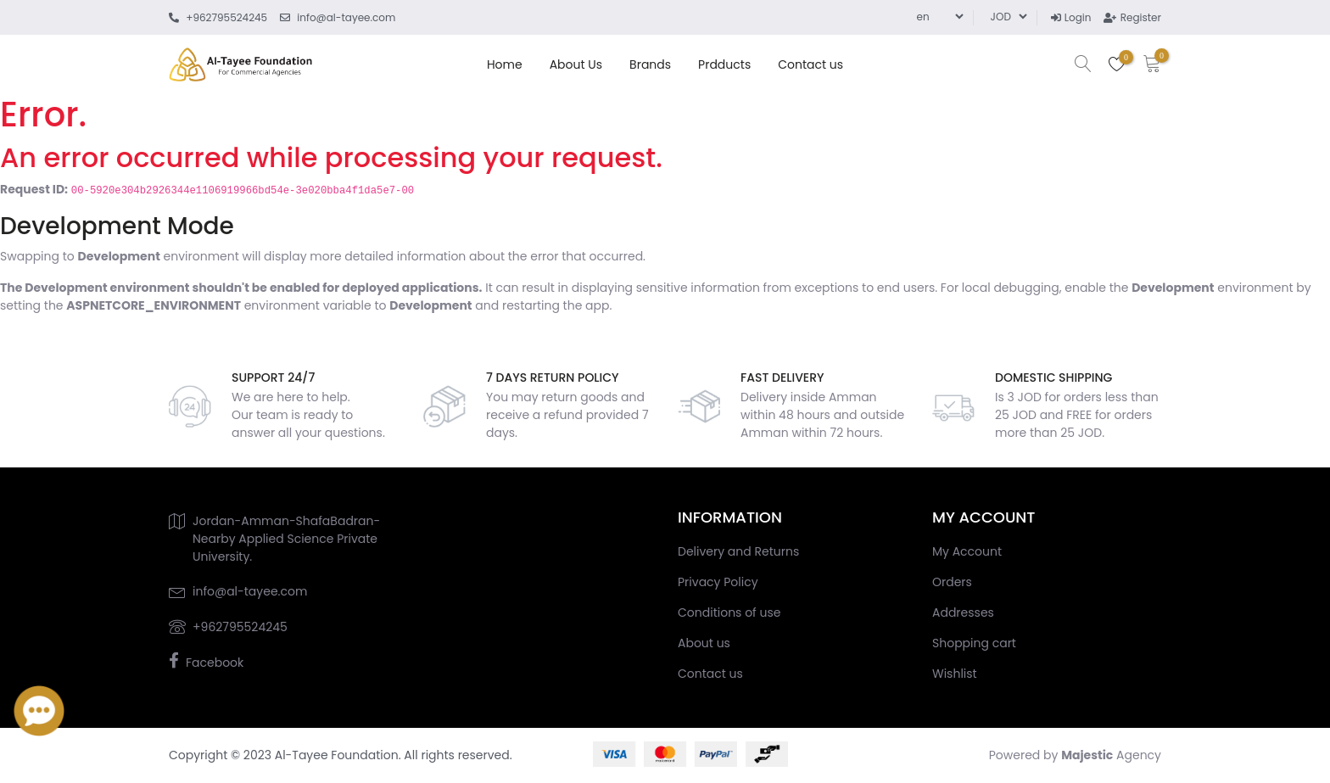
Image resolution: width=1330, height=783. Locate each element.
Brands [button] (650, 64)
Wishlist (954, 673)
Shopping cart (974, 643)
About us (576, 64)
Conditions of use (729, 612)
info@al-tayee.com (250, 591)
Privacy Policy (718, 581)
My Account (967, 551)
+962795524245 (240, 626)
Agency (1111, 755)
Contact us (810, 64)
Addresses (963, 612)
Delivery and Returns (738, 551)
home (504, 64)
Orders (952, 581)
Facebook (214, 662)
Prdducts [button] (724, 64)
